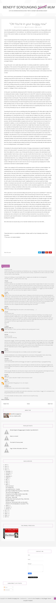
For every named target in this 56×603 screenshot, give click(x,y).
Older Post (50, 403)
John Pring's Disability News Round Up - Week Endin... (17, 490)
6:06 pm (6, 349)
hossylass (6, 386)
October (8, 474)
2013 (6, 468)
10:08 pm (6, 385)
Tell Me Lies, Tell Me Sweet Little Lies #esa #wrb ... (17, 502)
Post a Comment (5, 399)
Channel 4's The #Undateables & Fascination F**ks (17, 503)
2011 (6, 510)
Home (28, 403)
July (7, 479)
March (7, 505)
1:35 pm (6, 281)
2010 (6, 512)
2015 (6, 464)
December (8, 471)
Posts (5, 587)
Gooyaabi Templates (28, 600)
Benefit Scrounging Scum (13, 598)
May (7, 482)
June (7, 481)
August (7, 477)
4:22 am (6, 334)
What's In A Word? (14, 436)
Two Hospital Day (10, 487)
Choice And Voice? (10, 486)
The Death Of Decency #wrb (16, 442)
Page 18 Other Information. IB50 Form (18, 448)
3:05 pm (6, 398)
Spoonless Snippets (10, 500)
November (8, 473)
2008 (6, 515)
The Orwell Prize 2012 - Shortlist (13, 489)
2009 (6, 513)
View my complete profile (15, 416)
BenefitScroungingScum (16, 414)
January (7, 508)
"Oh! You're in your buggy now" (12, 492)
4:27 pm (6, 374)
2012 (6, 469)
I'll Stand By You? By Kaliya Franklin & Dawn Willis (17, 494)
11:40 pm (6, 326)
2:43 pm (6, 311)
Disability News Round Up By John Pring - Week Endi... (17, 499)
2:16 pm (6, 292)
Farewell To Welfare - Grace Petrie (13, 495)
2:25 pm (6, 306)
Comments (7, 589)
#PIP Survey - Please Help (11, 497)
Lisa (5, 350)
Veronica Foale (7, 327)
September (8, 476)
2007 (6, 516)
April (7, 484)
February (8, 507)
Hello (5, 293)
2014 (6, 466)
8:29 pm (6, 380)
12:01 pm (6, 358)
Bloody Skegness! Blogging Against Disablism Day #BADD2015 (24, 430)
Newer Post (6, 403)
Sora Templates (36, 598)
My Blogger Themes (46, 598)
